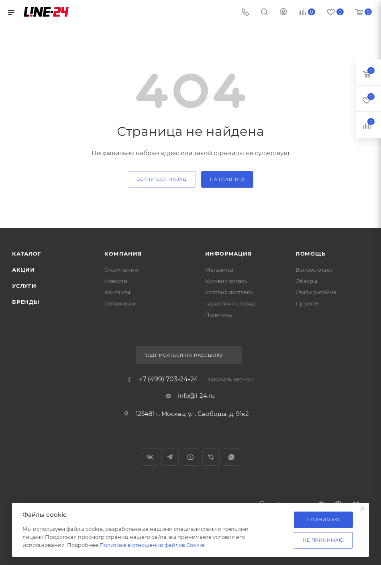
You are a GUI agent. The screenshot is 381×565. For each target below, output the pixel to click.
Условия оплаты (227, 281)
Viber (211, 457)
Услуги (24, 285)
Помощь (310, 253)
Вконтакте (149, 457)
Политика (218, 314)
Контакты (117, 292)
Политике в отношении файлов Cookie (152, 545)
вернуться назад (162, 179)
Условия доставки (229, 292)
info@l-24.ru (196, 395)
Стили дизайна (315, 292)
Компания (123, 253)
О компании (121, 269)
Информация (228, 253)
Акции (23, 269)
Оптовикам (119, 303)
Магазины (219, 269)
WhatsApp (231, 457)
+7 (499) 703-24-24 (168, 379)
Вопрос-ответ (313, 269)
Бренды (25, 302)
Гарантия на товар (230, 303)
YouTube (190, 457)
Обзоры (306, 281)
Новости (115, 281)
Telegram (170, 457)
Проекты (307, 303)
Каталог (26, 253)
